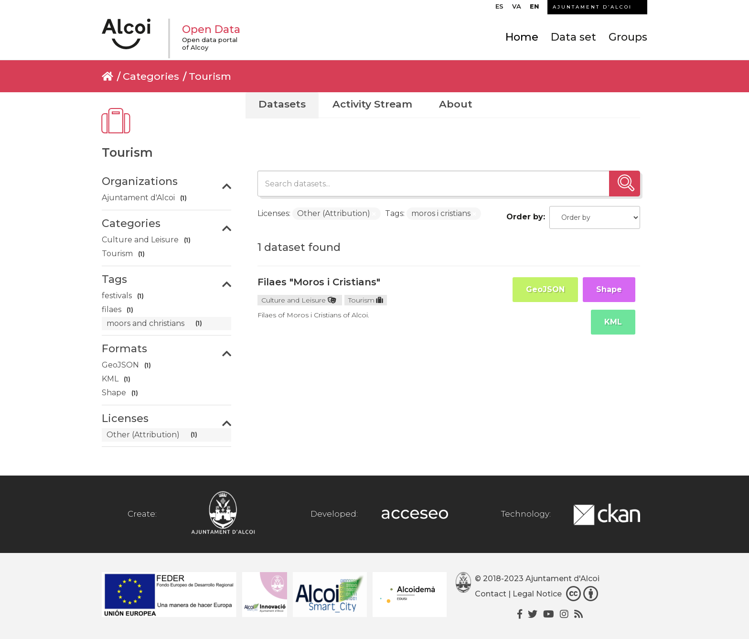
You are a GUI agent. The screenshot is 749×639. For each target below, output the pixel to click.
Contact (490, 593)
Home (521, 37)
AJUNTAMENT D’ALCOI (592, 7)
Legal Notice (537, 593)
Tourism (210, 76)
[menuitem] (499, 8)
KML (613, 321)
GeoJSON (545, 289)
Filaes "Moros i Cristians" (318, 282)
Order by (524, 216)
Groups (628, 37)
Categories (151, 76)
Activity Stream (372, 104)
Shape (609, 289)
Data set (573, 37)
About (455, 104)
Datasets (282, 104)
